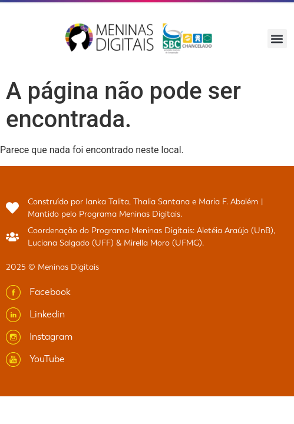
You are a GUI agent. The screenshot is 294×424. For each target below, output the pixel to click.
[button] (277, 38)
